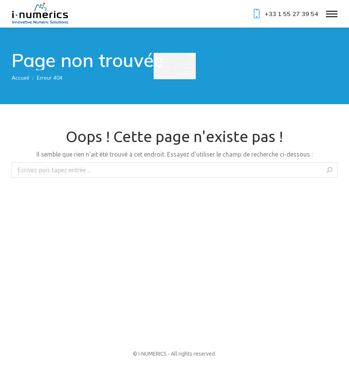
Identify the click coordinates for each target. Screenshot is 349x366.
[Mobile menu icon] (332, 14)
